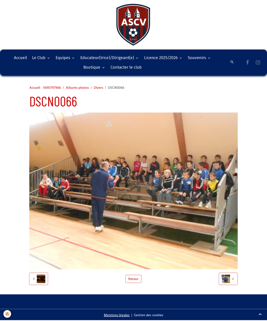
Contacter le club (126, 67)
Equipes (63, 57)
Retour (133, 279)
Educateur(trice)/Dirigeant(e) (107, 57)
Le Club (39, 57)
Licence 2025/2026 (161, 57)
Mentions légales (117, 315)
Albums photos (77, 87)
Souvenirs (197, 57)
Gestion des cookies (148, 315)
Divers (98, 87)
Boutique (92, 67)
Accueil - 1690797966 (45, 87)
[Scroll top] (260, 314)
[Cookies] (7, 314)
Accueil (20, 57)
